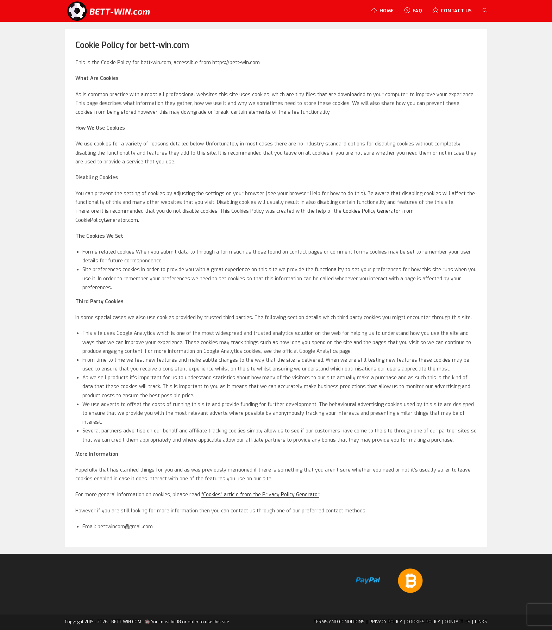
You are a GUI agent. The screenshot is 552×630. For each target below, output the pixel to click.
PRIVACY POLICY (388, 622)
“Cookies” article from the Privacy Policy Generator (260, 494)
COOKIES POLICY (425, 622)
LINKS (481, 622)
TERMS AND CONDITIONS (343, 622)
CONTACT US (458, 622)
